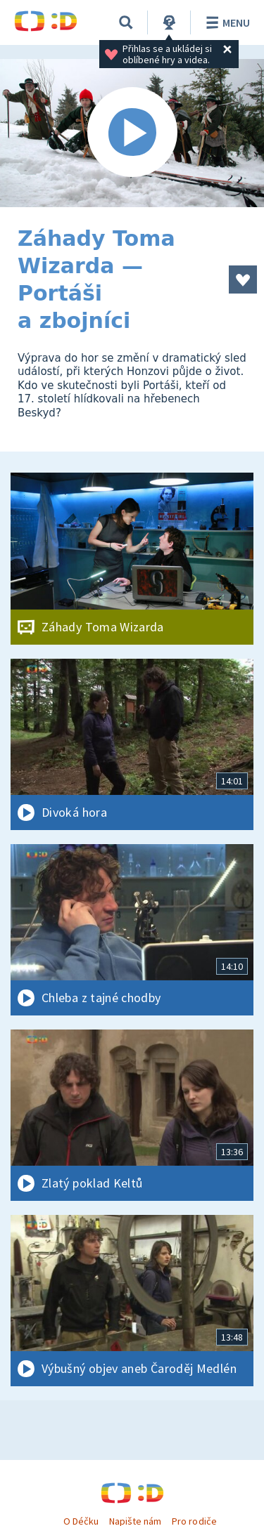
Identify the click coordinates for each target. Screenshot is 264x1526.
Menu (225, 22)
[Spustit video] (132, 133)
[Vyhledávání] (126, 22)
